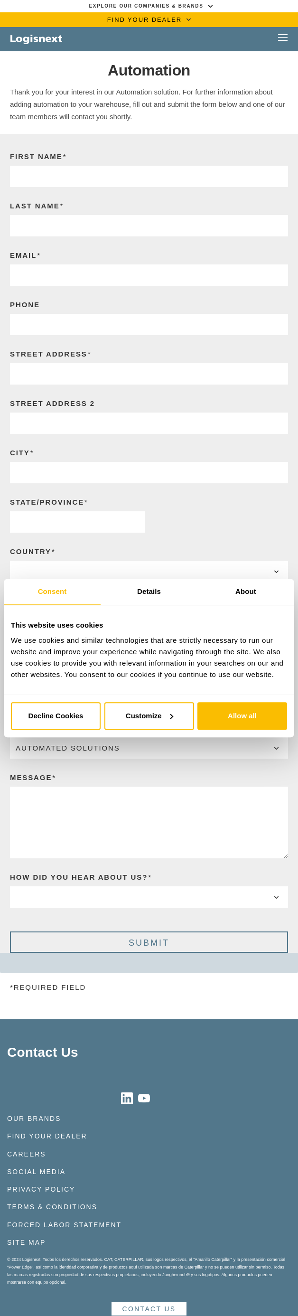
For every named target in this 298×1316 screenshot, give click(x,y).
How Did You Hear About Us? (79, 877)
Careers (26, 1154)
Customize (149, 716)
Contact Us (42, 1052)
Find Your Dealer (47, 1136)
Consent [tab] (52, 591)
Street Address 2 (52, 403)
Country (30, 551)
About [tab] (245, 591)
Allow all (242, 716)
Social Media (36, 1171)
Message (31, 777)
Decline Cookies (56, 716)
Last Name (35, 206)
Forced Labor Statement (64, 1225)
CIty (20, 453)
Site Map (26, 1242)
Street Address (48, 354)
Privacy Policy (41, 1189)
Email (23, 255)
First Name (36, 156)
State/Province (47, 502)
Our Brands (34, 1118)
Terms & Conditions (52, 1207)
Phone (25, 305)
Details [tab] (149, 591)
